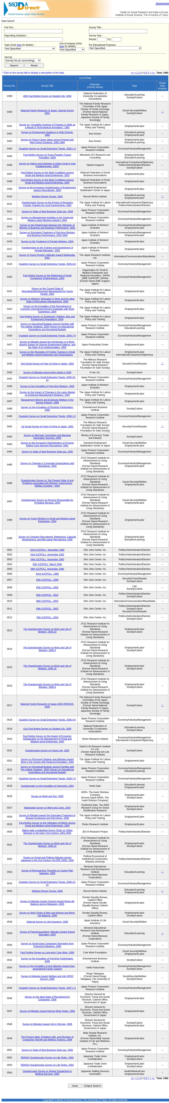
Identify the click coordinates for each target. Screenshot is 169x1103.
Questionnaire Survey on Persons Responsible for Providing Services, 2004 (47, 501)
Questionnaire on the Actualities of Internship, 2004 (47, 786)
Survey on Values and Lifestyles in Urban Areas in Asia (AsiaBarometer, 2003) (47, 165)
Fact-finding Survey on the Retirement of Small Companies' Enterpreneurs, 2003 (47, 277)
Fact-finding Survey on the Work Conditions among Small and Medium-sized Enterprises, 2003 (47, 174)
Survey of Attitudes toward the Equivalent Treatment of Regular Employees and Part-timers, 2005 (47, 816)
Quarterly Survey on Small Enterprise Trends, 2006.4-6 (47, 719)
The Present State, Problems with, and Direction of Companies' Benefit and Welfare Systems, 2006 (47, 1038)
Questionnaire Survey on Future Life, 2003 (47, 750)
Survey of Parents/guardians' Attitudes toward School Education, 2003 (47, 933)
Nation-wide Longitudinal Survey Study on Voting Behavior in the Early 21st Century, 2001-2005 (47, 831)
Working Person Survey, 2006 (47, 891)
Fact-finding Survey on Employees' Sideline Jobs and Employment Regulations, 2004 (47, 318)
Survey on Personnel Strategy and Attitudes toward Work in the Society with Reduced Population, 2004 (47, 760)
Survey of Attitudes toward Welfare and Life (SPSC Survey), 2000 (47, 977)
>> (153, 72)
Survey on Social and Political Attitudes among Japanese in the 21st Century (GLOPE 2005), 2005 (47, 859)
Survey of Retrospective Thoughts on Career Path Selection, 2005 (47, 872)
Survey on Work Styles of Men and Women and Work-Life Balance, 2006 (47, 914)
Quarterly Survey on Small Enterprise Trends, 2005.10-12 (47, 378)
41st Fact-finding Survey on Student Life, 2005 (47, 728)
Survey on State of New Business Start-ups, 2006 (47, 1050)
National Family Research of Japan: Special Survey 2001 (47, 112)
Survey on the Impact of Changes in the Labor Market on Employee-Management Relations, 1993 (47, 393)
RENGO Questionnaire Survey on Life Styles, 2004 (47, 1065)
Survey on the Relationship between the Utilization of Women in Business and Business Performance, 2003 (47, 226)
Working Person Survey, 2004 (47, 196)
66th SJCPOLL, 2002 (47, 595)
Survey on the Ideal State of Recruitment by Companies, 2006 (47, 998)
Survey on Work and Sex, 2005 (47, 796)
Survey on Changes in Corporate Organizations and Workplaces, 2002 (47, 464)
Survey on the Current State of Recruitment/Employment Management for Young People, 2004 (47, 291)
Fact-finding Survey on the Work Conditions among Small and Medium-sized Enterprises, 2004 (47, 181)
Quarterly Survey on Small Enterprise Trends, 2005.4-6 (47, 264)
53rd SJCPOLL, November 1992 (47, 554)
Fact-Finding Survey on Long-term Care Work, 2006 (47, 952)
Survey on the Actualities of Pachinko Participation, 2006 (47, 960)
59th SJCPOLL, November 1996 (47, 569)
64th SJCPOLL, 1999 (47, 580)
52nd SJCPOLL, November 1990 (47, 550)
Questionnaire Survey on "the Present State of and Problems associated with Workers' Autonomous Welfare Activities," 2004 (47, 483)
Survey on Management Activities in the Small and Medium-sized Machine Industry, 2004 (47, 219)
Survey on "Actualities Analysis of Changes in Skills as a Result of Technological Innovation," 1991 (47, 126)
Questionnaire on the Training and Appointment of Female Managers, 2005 (47, 249)
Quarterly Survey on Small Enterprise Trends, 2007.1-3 (47, 988)
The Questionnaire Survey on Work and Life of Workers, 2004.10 (47, 630)
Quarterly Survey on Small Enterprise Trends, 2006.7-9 (47, 778)
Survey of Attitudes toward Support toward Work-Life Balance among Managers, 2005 (47, 902)
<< (132, 72)
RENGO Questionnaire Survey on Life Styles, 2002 (47, 1057)
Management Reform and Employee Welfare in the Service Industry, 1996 (47, 401)
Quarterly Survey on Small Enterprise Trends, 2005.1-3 (47, 148)
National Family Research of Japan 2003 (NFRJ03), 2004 (47, 705)
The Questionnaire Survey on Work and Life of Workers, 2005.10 (47, 667)
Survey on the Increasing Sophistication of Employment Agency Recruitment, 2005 (47, 189)
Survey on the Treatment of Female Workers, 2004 (47, 241)
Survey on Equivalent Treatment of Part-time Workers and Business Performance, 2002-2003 (47, 234)
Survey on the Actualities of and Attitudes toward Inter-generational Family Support (47, 967)
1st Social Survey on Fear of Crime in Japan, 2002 (47, 426)
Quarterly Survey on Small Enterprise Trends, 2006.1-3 (47, 416)
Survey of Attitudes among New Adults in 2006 (47, 372)
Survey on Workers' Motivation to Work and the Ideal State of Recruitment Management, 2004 (47, 300)
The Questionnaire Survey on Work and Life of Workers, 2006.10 (47, 844)
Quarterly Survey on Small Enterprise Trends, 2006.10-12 (47, 883)
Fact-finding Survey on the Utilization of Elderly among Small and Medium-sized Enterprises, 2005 (47, 824)
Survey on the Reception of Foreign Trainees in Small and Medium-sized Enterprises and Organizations (47, 353)
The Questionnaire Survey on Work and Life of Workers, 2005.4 (47, 649)
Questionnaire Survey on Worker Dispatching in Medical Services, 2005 (47, 1072)
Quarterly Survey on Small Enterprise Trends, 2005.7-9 (47, 335)
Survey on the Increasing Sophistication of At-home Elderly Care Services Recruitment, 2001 (47, 444)
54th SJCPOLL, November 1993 (47, 559)
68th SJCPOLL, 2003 (47, 601)
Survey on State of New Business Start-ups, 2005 (47, 451)
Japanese (162, 3)
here (19, 45)
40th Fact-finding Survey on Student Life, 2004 (47, 96)
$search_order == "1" (22, 60)
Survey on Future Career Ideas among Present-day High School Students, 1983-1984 (47, 141)
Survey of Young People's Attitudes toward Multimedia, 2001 (47, 256)
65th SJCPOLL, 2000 (47, 587)
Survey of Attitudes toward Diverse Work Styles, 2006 (47, 1011)
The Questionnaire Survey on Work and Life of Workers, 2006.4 (47, 685)
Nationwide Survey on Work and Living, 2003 (47, 807)
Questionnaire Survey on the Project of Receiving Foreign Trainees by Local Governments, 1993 (47, 204)
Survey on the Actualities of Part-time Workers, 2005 (47, 386)
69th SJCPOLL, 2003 (47, 608)
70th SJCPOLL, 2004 (47, 617)
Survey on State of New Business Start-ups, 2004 (47, 211)
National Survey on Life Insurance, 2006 (47, 921)
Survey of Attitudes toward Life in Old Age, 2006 (47, 1024)
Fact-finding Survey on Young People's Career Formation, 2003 (47, 156)
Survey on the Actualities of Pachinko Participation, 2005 (47, 408)
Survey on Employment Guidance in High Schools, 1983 (47, 133)
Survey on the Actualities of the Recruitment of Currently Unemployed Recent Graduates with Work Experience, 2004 (47, 309)
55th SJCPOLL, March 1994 (47, 564)
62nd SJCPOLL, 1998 (47, 574)
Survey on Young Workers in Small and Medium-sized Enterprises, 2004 (47, 520)
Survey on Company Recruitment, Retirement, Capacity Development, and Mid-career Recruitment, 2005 (47, 538)
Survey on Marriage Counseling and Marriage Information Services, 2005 (47, 436)
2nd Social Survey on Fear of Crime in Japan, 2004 (47, 363)
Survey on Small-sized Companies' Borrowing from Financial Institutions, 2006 (47, 945)
